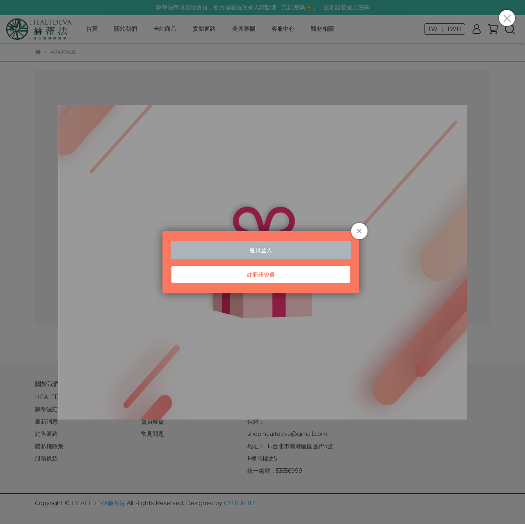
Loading (262, 262)
